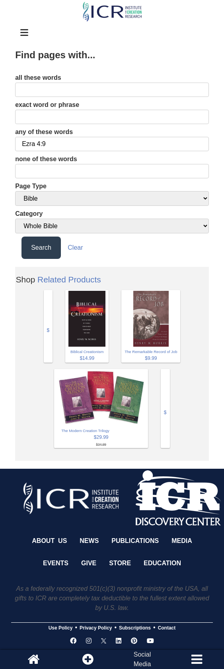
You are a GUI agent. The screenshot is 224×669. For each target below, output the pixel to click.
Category (29, 213)
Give (88, 563)
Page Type (31, 186)
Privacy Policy (96, 628)
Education (162, 563)
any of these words (44, 131)
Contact (167, 628)
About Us (49, 540)
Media (181, 540)
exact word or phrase (47, 104)
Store (120, 563)
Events (55, 563)
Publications (135, 540)
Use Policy (61, 628)
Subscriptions (135, 628)
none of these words (46, 159)
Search (41, 247)
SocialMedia (142, 659)
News (89, 540)
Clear (75, 247)
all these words (38, 77)
